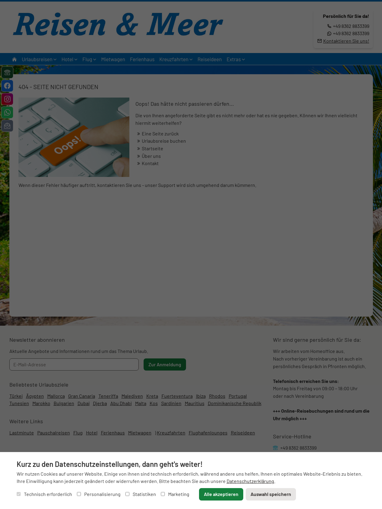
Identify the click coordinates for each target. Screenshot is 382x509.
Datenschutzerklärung (250, 481)
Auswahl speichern (271, 494)
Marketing (175, 494)
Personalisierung (99, 494)
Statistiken (140, 494)
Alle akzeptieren (221, 494)
